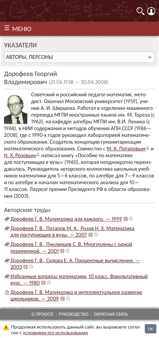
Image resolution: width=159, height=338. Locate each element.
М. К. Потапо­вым (126, 148)
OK (150, 328)
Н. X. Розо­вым (20, 155)
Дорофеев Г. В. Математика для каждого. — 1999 (66, 219)
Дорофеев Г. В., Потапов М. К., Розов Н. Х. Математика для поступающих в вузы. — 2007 (72, 231)
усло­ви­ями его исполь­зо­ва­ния (55, 333)
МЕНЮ (21, 29)
